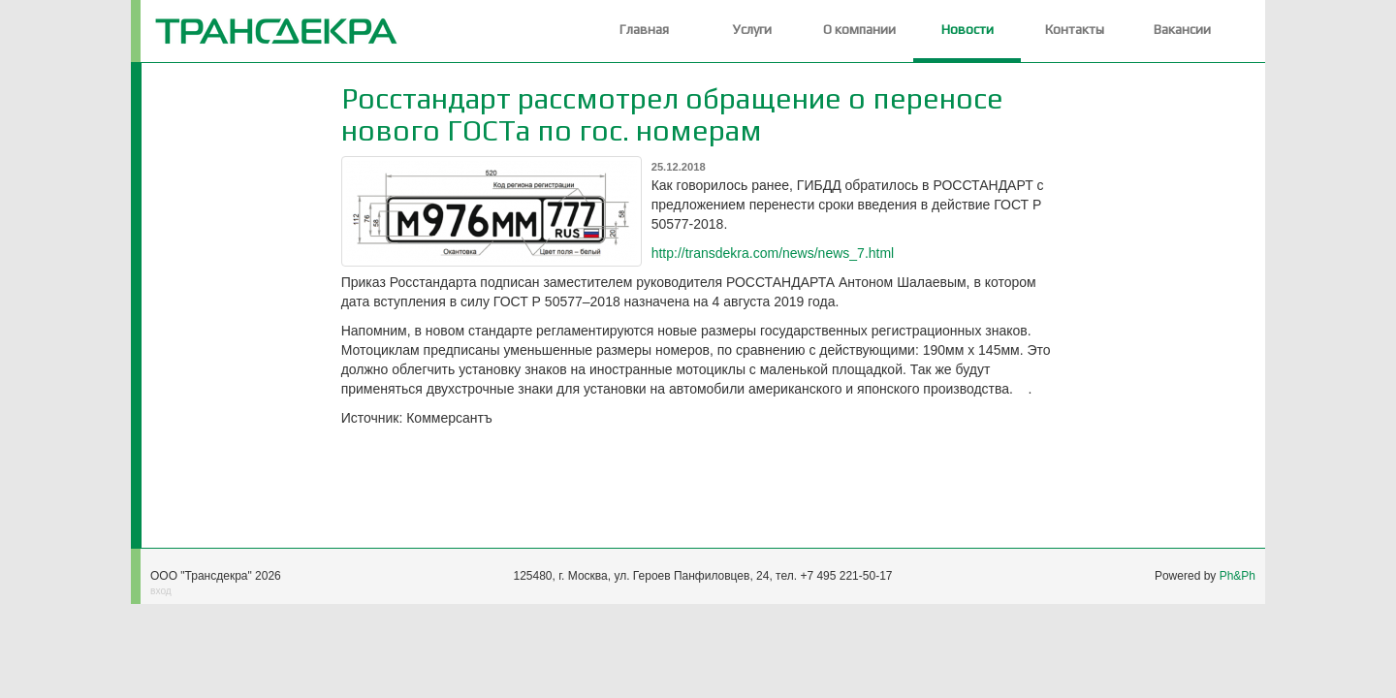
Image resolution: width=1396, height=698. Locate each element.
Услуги (752, 29)
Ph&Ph (1237, 576)
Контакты (1074, 29)
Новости (967, 29)
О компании (859, 29)
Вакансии (1182, 29)
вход (161, 591)
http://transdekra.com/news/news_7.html (773, 253)
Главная (644, 29)
